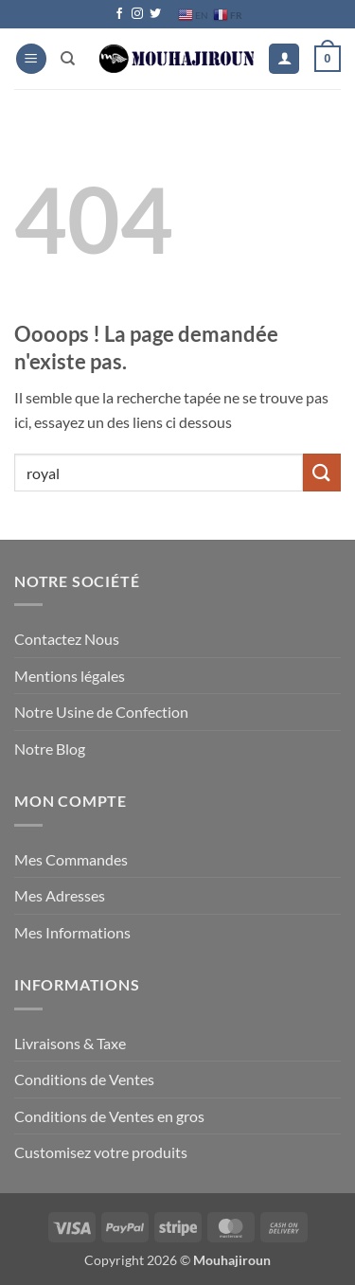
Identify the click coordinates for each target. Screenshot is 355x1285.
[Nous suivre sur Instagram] (137, 14)
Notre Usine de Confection (101, 712)
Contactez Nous (66, 639)
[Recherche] (68, 59)
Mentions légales (69, 676)
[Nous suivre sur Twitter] (155, 14)
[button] (31, 59)
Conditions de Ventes (84, 1079)
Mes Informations (72, 932)
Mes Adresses (59, 895)
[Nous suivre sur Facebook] (119, 14)
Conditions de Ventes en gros (109, 1116)
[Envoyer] (322, 472)
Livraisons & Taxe (70, 1043)
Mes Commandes (71, 859)
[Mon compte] (284, 59)
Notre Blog (49, 749)
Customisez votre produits (100, 1152)
